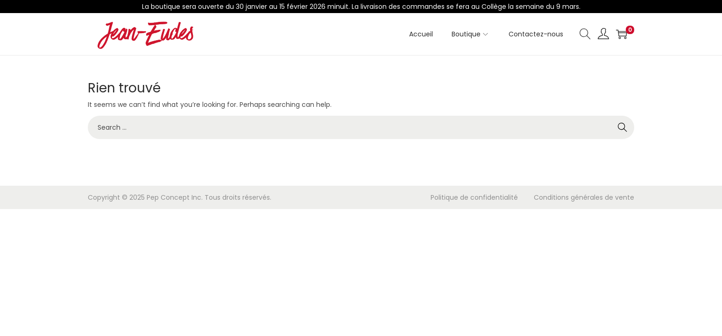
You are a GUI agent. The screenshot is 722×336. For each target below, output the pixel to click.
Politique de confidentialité (474, 197)
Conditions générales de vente (584, 197)
